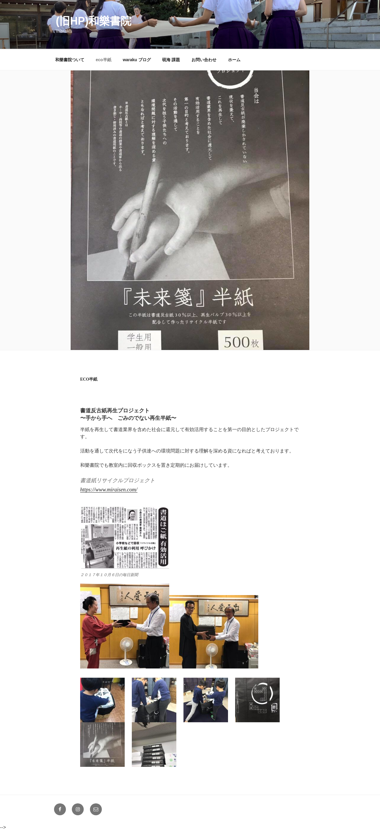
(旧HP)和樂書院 (93, 21)
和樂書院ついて (69, 59)
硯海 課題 (171, 59)
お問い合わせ (203, 59)
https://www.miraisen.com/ (108, 490)
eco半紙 (103, 59)
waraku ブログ (137, 59)
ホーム (234, 59)
